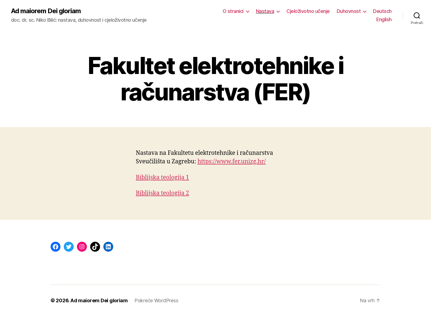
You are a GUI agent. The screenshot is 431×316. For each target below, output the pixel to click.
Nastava (265, 11)
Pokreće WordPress (156, 300)
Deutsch (382, 11)
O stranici (233, 11)
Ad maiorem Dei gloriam (46, 11)
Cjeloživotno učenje (308, 11)
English (384, 19)
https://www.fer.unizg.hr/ (231, 161)
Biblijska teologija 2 (162, 193)
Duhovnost (349, 11)
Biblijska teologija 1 (162, 177)
